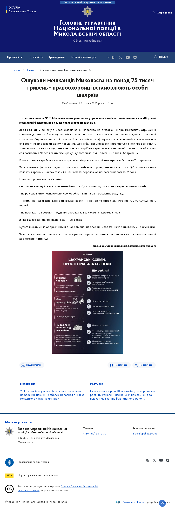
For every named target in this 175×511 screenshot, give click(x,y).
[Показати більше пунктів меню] (108, 57)
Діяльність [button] (36, 57)
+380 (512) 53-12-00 (94, 433)
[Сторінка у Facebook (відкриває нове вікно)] (113, 57)
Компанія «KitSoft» (133, 502)
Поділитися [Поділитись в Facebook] (121, 365)
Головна (15, 70)
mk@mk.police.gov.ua (145, 433)
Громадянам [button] (57, 57)
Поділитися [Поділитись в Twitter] (145, 365)
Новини (30, 70)
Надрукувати (33, 365)
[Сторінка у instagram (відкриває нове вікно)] (135, 57)
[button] (19, 422)
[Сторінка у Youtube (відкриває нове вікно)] (128, 57)
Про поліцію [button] (15, 57)
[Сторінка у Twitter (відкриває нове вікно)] (120, 57)
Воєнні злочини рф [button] (83, 57)
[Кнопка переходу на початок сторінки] (162, 503)
